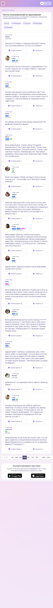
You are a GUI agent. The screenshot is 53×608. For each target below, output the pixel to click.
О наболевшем (16, 23)
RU (42, 3)
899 (20, 457)
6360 (43, 457)
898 (16, 457)
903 (36, 457)
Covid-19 (6, 23)
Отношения (26, 23)
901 (28, 457)
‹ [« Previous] (2, 457)
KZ (46, 3)
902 (32, 457)
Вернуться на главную (8, 10)
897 (12, 457)
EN (50, 3)
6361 (48, 457)
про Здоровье (8, 27)
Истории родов (37, 23)
